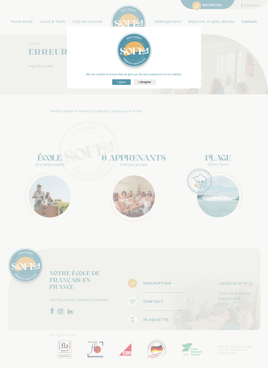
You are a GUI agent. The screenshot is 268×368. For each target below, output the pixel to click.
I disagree (144, 82)
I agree (121, 82)
